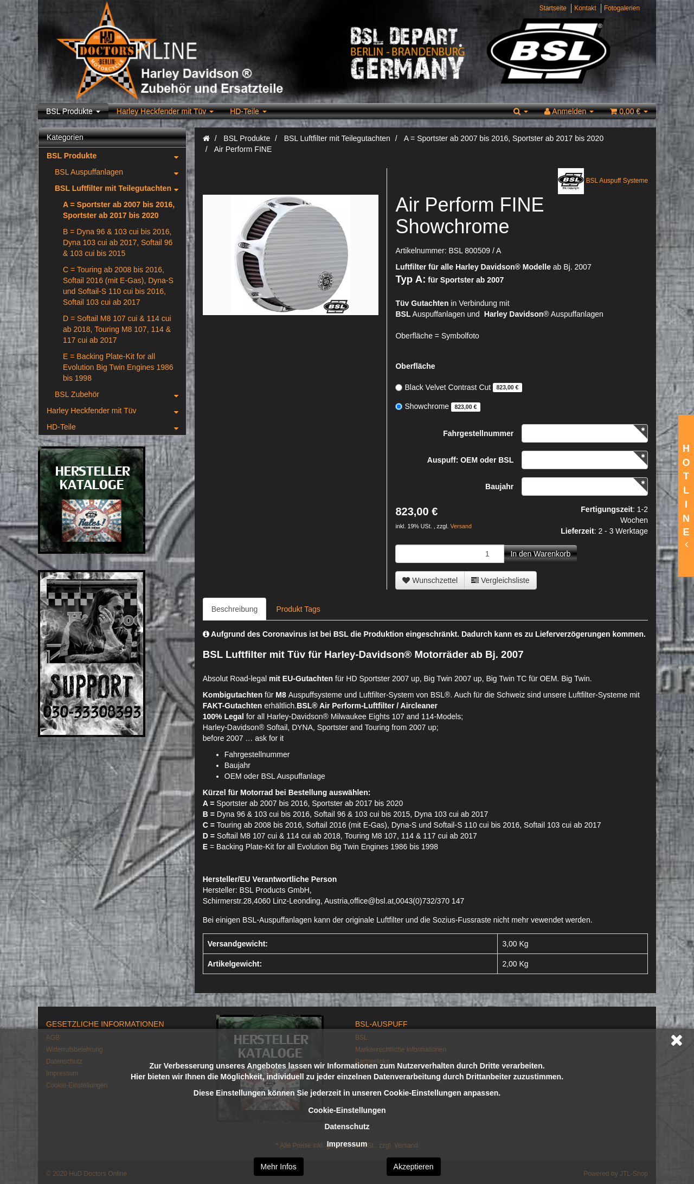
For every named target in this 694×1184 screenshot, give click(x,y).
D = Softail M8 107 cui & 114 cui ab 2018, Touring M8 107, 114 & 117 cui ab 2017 (117, 329)
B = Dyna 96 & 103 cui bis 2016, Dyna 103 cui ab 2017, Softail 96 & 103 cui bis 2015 (117, 242)
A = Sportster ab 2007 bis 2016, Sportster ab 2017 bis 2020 (119, 210)
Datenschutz (346, 1126)
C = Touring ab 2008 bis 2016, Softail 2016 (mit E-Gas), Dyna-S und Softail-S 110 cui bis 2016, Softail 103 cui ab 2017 (118, 285)
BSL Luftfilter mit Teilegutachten (120, 188)
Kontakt (585, 8)
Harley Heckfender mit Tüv (165, 111)
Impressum (347, 1144)
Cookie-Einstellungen (346, 1110)
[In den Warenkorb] (540, 553)
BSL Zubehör (120, 394)
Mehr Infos (279, 1166)
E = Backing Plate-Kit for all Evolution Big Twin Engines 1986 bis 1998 (118, 367)
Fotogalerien (622, 8)
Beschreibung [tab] (234, 609)
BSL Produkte (73, 111)
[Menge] (449, 554)
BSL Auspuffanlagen (120, 172)
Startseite (553, 8)
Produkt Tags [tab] (298, 609)
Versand (461, 526)
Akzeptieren (414, 1166)
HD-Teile (248, 111)
